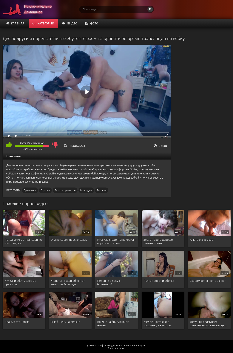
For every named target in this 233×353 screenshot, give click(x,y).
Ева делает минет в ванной (208, 280)
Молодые (86, 190)
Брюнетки (30, 190)
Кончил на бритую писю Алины (113, 323)
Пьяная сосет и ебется (158, 280)
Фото (91, 23)
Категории (43, 23)
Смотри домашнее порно (31, 9)
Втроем (45, 190)
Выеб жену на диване (65, 321)
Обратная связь (116, 348)
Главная (15, 23)
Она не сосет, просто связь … (69, 241)
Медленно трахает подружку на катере (157, 323)
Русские (102, 190)
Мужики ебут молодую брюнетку (20, 282)
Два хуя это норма (16, 321)
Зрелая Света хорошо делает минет (158, 241)
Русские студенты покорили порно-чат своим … (116, 241)
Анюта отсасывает (202, 239)
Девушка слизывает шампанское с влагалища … (209, 323)
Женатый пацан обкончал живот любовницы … (68, 282)
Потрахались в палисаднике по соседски (23, 241)
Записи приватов (65, 190)
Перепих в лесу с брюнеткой (109, 282)
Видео (69, 23)
